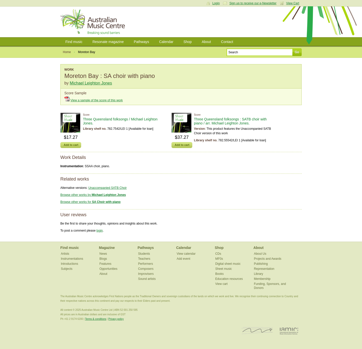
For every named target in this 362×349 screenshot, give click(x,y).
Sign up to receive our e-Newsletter (252, 3)
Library (258, 274)
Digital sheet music (228, 264)
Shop (188, 42)
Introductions (69, 264)
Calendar (166, 42)
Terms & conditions (95, 319)
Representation (264, 269)
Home (67, 52)
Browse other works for (90, 202)
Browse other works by (93, 195)
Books (219, 274)
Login (216, 3)
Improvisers (146, 274)
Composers (145, 269)
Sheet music (223, 269)
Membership (262, 279)
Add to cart (71, 144)
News (103, 253)
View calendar (186, 253)
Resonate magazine (108, 42)
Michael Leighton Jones (91, 83)
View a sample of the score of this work (96, 100)
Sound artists (147, 279)
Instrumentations (72, 258)
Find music (73, 42)
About (206, 42)
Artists (65, 253)
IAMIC (289, 330)
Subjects (66, 269)
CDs (218, 253)
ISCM (257, 330)
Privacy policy (116, 319)
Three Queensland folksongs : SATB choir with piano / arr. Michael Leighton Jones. (230, 121)
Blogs (103, 258)
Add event (183, 258)
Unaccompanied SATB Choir (107, 188)
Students (144, 253)
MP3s (219, 258)
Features (105, 264)
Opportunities (108, 269)
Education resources (229, 279)
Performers (145, 264)
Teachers (144, 258)
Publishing (261, 264)
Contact (227, 42)
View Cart (292, 3)
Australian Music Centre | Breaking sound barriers (93, 22)
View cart (221, 284)
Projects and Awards (267, 258)
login (99, 230)
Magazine (107, 248)
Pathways (141, 42)
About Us (260, 253)
